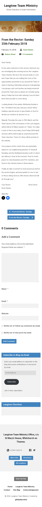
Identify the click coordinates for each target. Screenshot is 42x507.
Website (5, 314)
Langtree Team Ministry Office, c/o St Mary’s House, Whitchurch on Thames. (21, 438)
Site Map (16, 490)
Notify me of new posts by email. (18, 333)
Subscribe (11, 382)
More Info (14, 458)
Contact (7, 490)
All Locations (21, 463)
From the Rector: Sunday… (21, 212)
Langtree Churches (12, 404)
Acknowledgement (30, 490)
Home (10, 487)
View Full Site (21, 479)
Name (5, 289)
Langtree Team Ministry (21, 5)
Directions (27, 458)
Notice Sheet (10, 54)
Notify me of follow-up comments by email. (22, 326)
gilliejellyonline (21, 500)
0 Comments (28, 54)
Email (5, 301)
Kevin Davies (28, 50)
